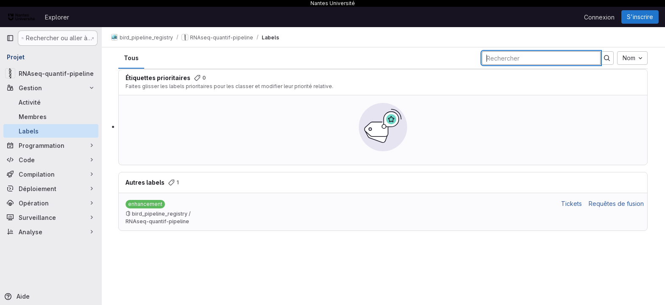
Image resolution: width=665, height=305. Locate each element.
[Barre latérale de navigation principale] (10, 38)
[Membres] (50, 116)
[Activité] (50, 102)
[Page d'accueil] (21, 17)
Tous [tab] (131, 57)
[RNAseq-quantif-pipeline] (50, 73)
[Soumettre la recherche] (607, 58)
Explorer (57, 17)
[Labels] (50, 131)
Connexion (599, 17)
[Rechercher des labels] (541, 58)
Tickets (572, 203)
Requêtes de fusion (616, 203)
